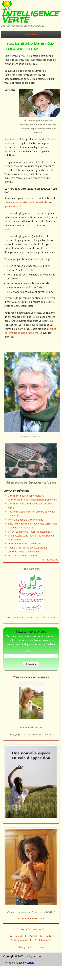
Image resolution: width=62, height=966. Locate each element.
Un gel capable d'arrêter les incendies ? (30, 531)
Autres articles (50, 559)
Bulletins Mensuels (40, 936)
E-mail (31, 651)
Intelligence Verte (29, 16)
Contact (21, 929)
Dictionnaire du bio (21, 940)
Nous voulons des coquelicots (24, 543)
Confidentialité (43, 940)
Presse (41, 947)
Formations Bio (36, 929)
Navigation (31, 34)
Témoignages (15, 734)
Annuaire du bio (18, 936)
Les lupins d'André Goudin (22, 555)
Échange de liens (26, 947)
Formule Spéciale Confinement (25, 519)
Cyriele (30, 962)
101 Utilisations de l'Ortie (31, 918)
